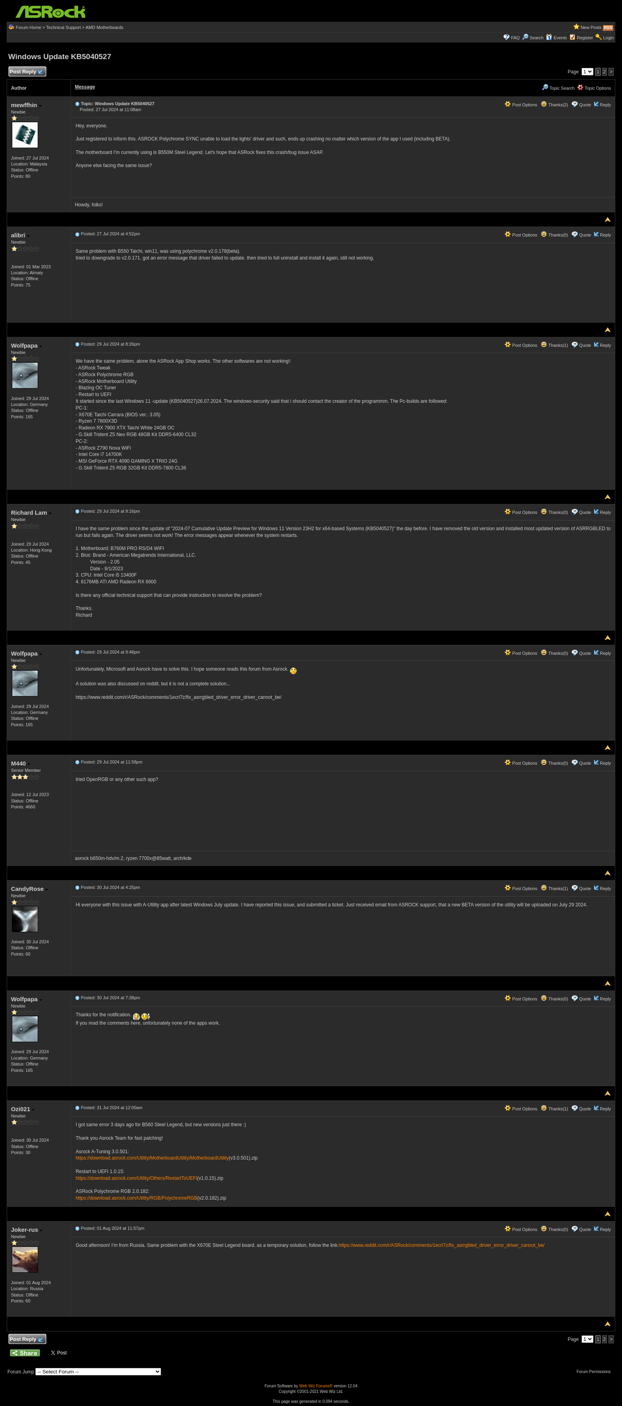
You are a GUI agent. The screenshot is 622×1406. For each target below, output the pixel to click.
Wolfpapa (26, 345)
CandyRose (29, 888)
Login (608, 37)
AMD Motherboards (104, 27)
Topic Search (558, 88)
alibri (20, 235)
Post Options (521, 104)
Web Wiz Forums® (315, 1386)
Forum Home (28, 27)
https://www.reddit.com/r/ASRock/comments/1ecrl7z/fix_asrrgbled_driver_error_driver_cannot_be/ (442, 1245)
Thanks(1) (554, 345)
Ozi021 (23, 1109)
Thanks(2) (554, 104)
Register (585, 37)
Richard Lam (31, 512)
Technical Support (63, 27)
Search (536, 37)
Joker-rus (27, 1229)
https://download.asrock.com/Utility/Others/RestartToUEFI (136, 1178)
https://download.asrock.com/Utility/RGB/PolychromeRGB (137, 1198)
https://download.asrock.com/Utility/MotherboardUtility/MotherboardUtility (152, 1158)
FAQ (515, 37)
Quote (585, 104)
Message (85, 87)
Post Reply (26, 72)
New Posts (591, 27)
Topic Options (594, 88)
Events (556, 37)
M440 (21, 763)
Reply (605, 104)
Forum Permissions (595, 1371)
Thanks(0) (554, 235)
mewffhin (26, 105)
